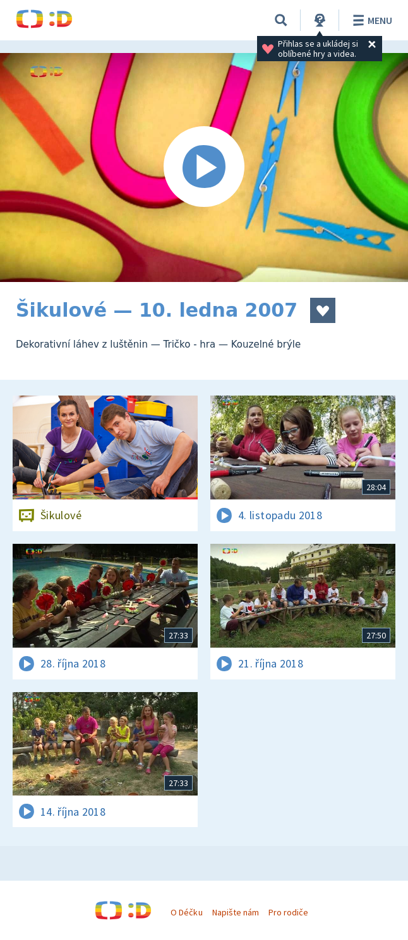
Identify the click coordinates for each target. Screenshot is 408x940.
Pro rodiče (288, 912)
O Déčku (186, 912)
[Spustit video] (204, 167)
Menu (370, 20)
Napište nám (235, 912)
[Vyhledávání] (281, 20)
